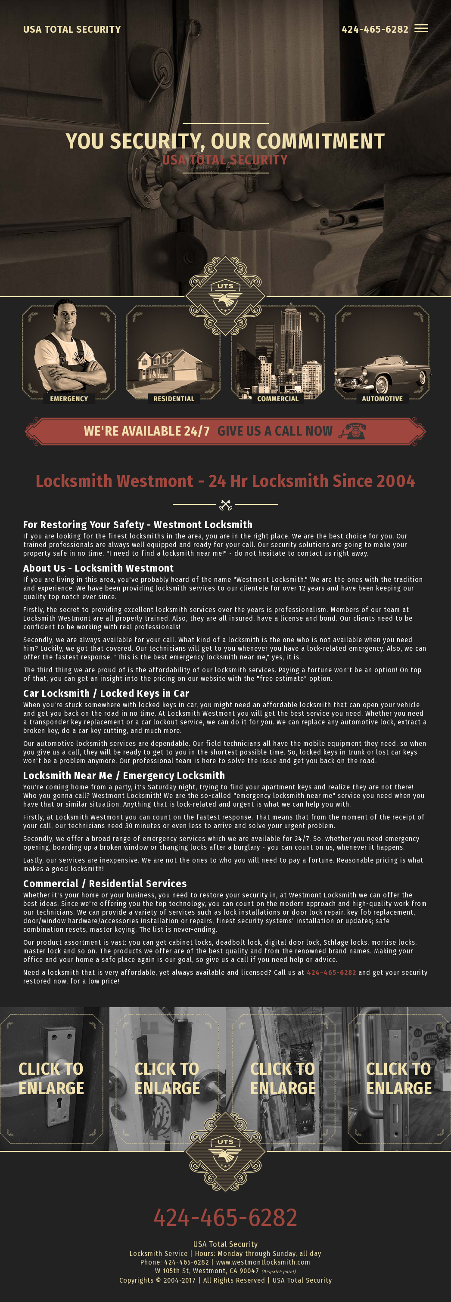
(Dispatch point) (278, 1271)
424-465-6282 (331, 972)
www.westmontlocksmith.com (263, 1262)
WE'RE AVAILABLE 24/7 (225, 431)
